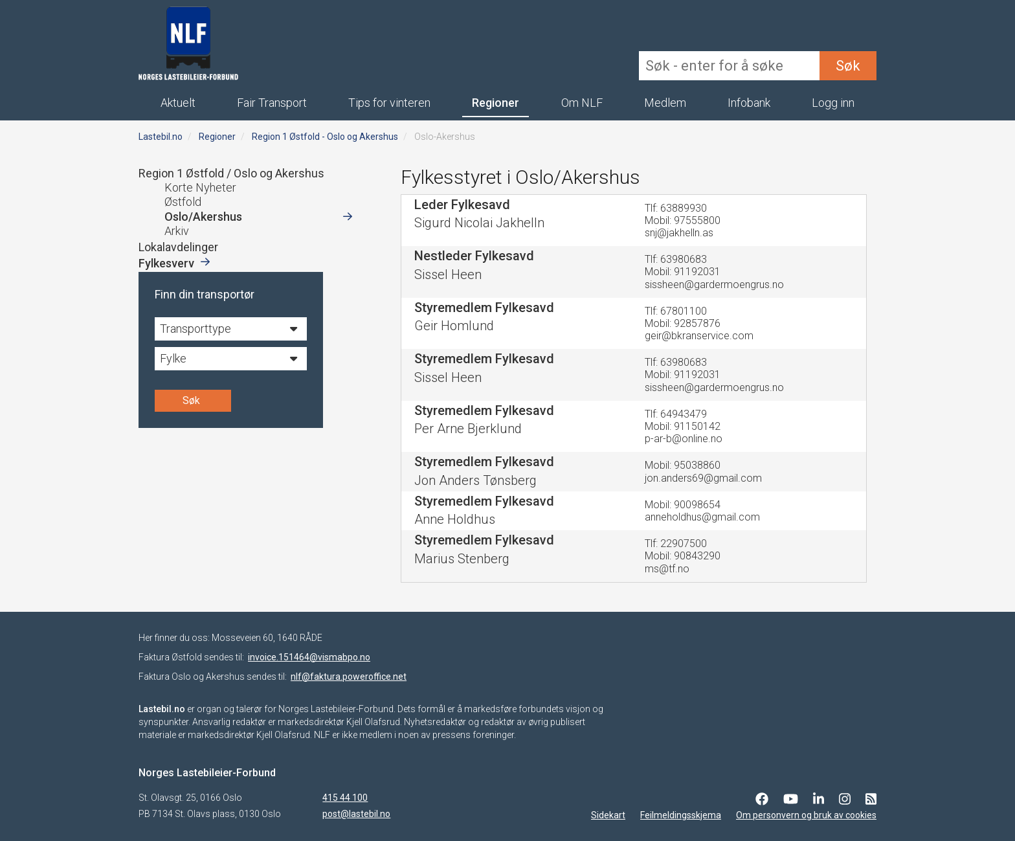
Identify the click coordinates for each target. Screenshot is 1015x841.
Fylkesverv (166, 263)
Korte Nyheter (200, 187)
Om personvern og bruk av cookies (806, 815)
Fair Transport (272, 102)
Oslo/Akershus (203, 216)
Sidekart (608, 815)
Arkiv (176, 231)
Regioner (495, 102)
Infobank (749, 102)
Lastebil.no (161, 136)
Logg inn (833, 102)
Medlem (665, 102)
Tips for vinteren (389, 102)
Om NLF (582, 102)
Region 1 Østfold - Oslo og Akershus (325, 136)
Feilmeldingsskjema (680, 815)
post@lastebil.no (356, 814)
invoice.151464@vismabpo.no (309, 657)
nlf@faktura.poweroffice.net (349, 676)
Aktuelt (178, 102)
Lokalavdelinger (178, 247)
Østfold (182, 201)
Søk (848, 66)
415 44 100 (345, 797)
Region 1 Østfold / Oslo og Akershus (231, 173)
